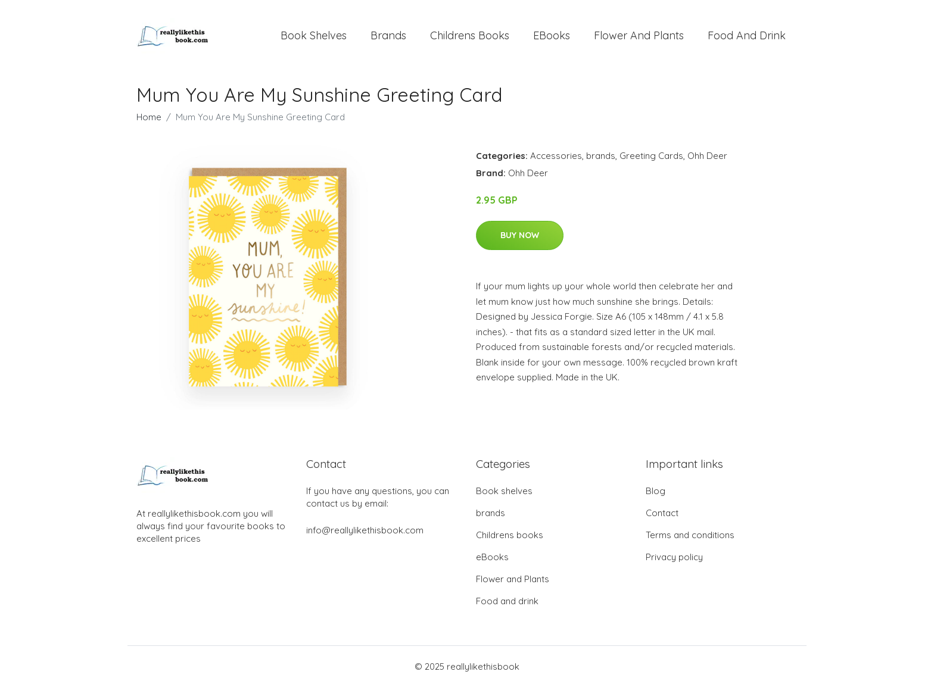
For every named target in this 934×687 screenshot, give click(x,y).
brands (388, 35)
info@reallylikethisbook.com (365, 530)
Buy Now (519, 235)
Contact (662, 513)
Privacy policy (674, 557)
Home (148, 117)
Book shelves (314, 35)
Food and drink (747, 35)
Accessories (556, 155)
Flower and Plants (639, 35)
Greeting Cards (651, 155)
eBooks (551, 35)
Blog (655, 490)
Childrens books (469, 35)
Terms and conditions (690, 535)
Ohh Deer (707, 155)
